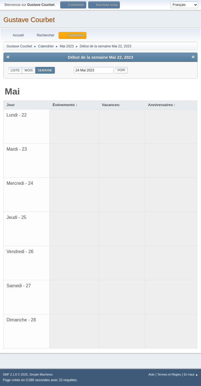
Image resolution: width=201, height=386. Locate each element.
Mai (12, 91)
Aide (151, 374)
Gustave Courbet (29, 19)
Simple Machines (41, 374)
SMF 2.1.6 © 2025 (15, 374)
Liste (15, 70)
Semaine (45, 70)
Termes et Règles (169, 374)
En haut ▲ (191, 374)
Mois (29, 70)
